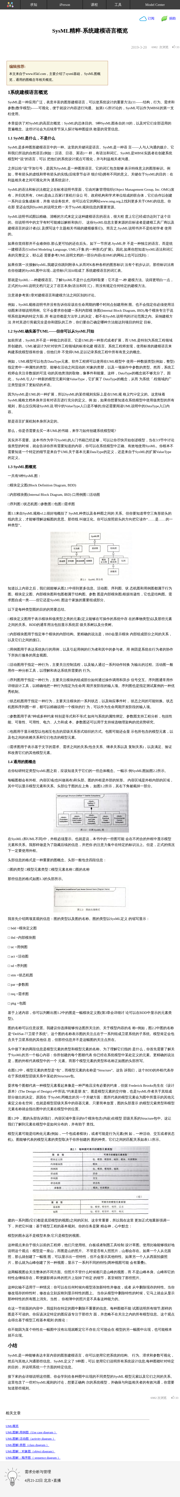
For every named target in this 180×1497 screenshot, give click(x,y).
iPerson (65, 5)
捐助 (172, 18)
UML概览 (12, 1426)
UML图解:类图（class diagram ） (27, 1445)
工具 (118, 5)
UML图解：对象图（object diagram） (30, 1451)
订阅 (150, 18)
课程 (94, 5)
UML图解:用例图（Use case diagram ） (31, 1432)
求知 (33, 5)
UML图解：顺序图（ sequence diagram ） (33, 1457)
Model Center (155, 5)
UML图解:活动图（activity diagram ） (31, 1438)
